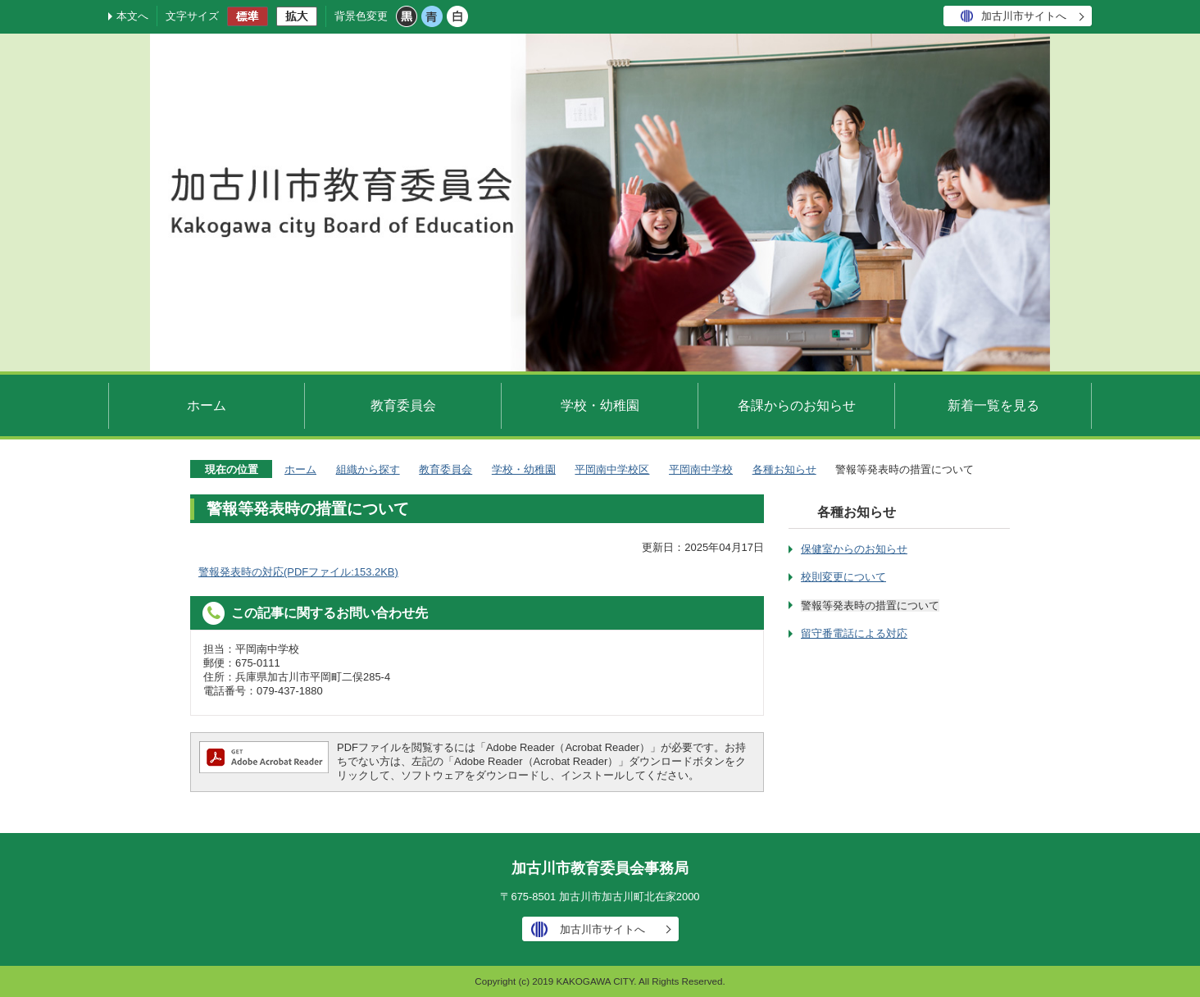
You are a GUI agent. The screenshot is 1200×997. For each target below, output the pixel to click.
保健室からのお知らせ (854, 549)
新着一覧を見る (993, 405)
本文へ (132, 16)
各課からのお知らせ (797, 405)
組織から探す (368, 469)
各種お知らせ (784, 469)
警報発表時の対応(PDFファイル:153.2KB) (298, 572)
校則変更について (843, 577)
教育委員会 (403, 405)
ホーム (206, 405)
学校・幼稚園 (600, 405)
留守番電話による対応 (854, 633)
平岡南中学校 (701, 469)
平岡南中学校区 (612, 469)
